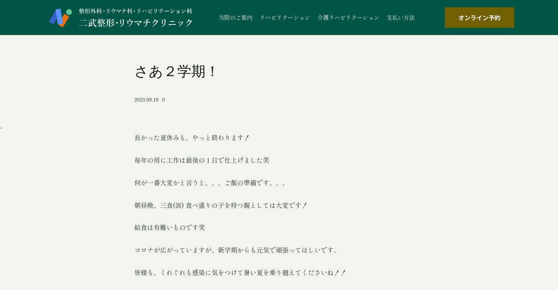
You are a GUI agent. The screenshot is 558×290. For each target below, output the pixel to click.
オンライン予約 (479, 17)
